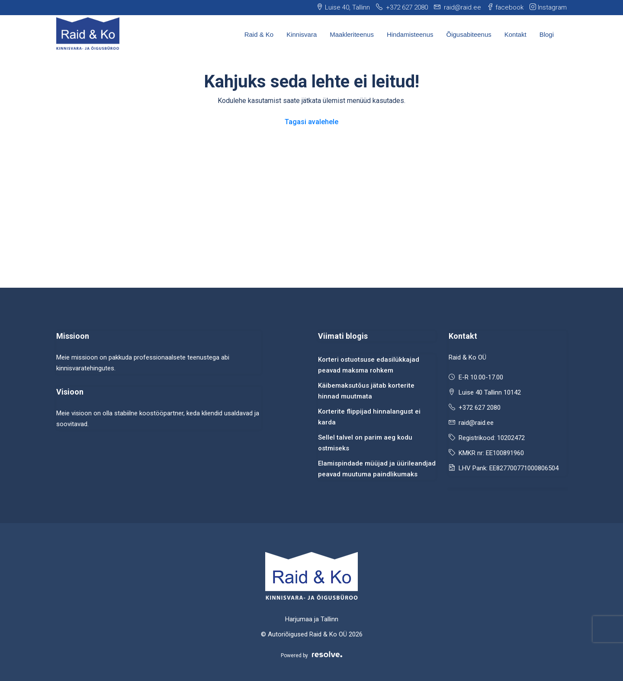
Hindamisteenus (410, 34)
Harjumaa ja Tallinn (311, 619)
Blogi (547, 34)
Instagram (548, 7)
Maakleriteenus (352, 34)
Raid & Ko (259, 34)
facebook (505, 7)
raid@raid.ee (476, 423)
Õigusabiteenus (468, 34)
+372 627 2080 (480, 407)
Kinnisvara (301, 34)
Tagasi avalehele (311, 122)
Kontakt (515, 34)
